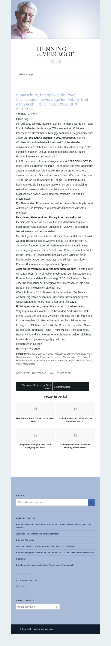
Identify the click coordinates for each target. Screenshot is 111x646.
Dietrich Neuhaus (24, 357)
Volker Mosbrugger (25, 364)
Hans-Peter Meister (25, 360)
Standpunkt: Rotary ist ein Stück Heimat (36, 386)
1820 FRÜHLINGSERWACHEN (64, 354)
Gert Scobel (84, 357)
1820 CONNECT (38, 354)
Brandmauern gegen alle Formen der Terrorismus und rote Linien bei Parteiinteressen (55, 552)
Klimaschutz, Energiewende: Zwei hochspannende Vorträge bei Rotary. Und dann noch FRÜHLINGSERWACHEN (52, 99)
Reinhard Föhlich (59, 360)
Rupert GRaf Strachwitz (80, 360)
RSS (59, 61)
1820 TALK (86, 354)
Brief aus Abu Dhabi (25, 540)
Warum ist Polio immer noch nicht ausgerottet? (37, 534)
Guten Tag (40, 373)
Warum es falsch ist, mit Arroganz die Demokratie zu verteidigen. (45, 546)
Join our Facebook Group (53, 61)
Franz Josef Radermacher (63, 357)
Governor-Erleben (62, 387)
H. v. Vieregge (62, 373)
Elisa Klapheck (42, 357)
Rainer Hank (43, 360)
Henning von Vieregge (43, 629)
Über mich (21, 559)
